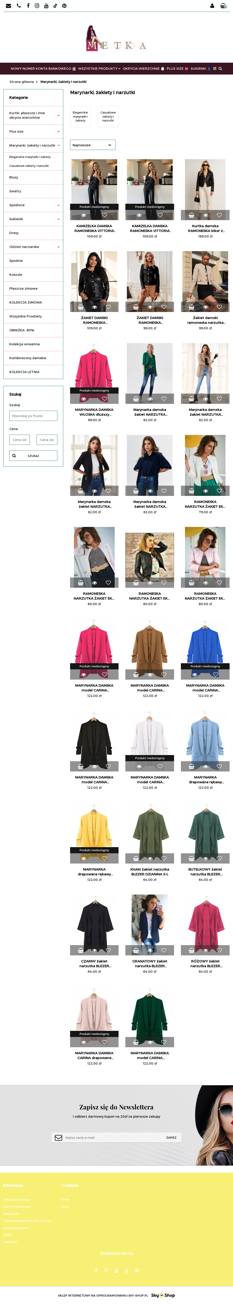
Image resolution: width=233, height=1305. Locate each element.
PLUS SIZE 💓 (177, 68)
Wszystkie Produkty (25, 316)
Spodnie (16, 261)
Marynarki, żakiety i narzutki (34, 145)
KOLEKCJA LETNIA (24, 372)
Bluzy (13, 177)
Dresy (13, 233)
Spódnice (34, 205)
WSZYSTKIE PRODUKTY (99, 68)
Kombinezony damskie (27, 358)
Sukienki (34, 219)
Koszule (15, 274)
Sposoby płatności (16, 1228)
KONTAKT (10, 1242)
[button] (224, 6)
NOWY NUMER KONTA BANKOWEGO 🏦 (43, 68)
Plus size (34, 131)
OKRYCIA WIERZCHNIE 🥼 (144, 68)
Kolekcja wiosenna (24, 344)
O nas (65, 1199)
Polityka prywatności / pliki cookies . (27, 1220)
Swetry (15, 191)
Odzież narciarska (34, 247)
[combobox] (93, 145)
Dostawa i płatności (17, 1199)
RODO (7, 1235)
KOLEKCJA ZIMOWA (25, 302)
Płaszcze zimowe (23, 288)
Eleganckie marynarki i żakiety (30, 156)
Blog (65, 1206)
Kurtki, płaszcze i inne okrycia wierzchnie (34, 115)
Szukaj (33, 455)
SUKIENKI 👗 (201, 68)
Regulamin (10, 1213)
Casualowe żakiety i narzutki (29, 165)
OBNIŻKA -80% (21, 330)
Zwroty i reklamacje (17, 1206)
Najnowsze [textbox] (82, 145)
